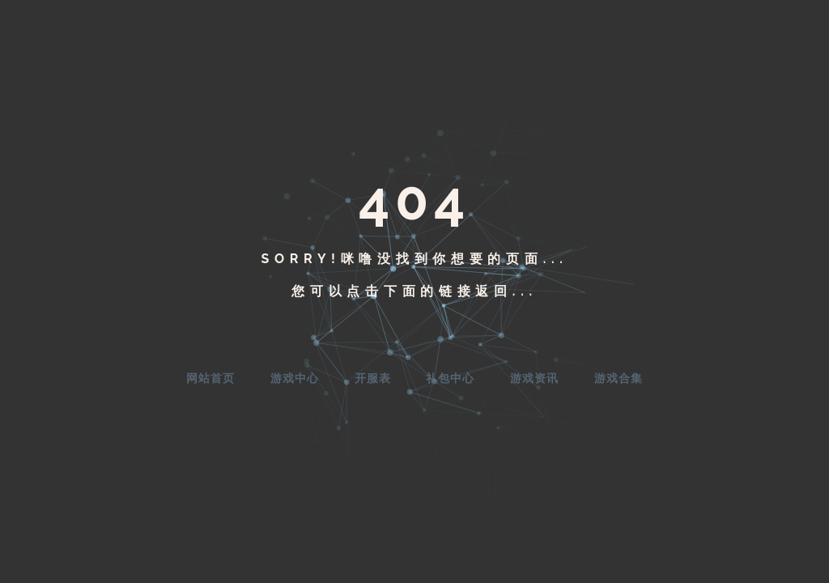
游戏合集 (618, 378)
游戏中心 (294, 378)
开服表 (373, 378)
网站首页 (210, 378)
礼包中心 (450, 378)
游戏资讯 (534, 378)
